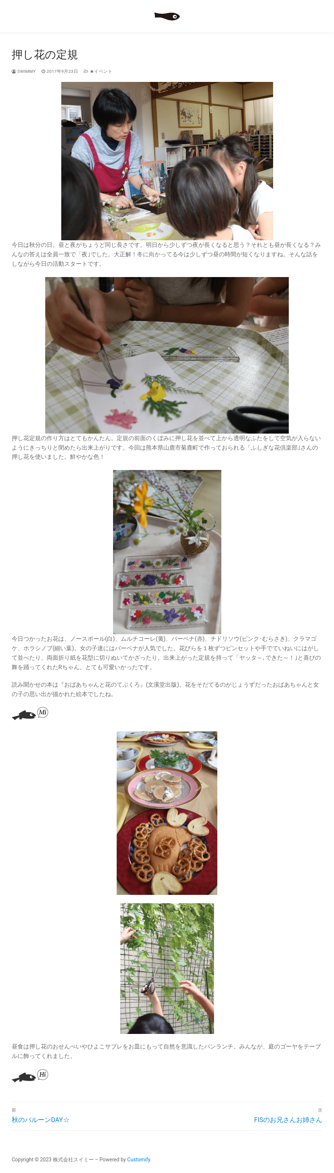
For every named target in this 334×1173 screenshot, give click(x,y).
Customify (138, 1159)
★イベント (98, 71)
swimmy (24, 71)
